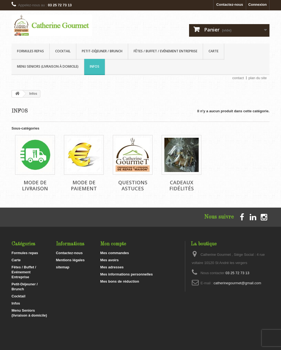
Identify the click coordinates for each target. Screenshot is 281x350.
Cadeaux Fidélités (181, 185)
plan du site (258, 78)
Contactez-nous (229, 4)
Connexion (257, 4)
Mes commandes (114, 253)
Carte (213, 51)
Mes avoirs (109, 260)
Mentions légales (70, 260)
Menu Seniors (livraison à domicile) (47, 66)
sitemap (62, 267)
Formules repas (30, 51)
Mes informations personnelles (126, 274)
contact (238, 78)
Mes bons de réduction (119, 281)
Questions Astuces (132, 185)
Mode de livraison (35, 185)
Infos (94, 66)
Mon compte (113, 244)
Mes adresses (111, 267)
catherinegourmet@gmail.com (237, 283)
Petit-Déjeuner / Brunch (102, 51)
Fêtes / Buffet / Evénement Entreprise (165, 51)
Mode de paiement (84, 185)
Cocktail (63, 51)
